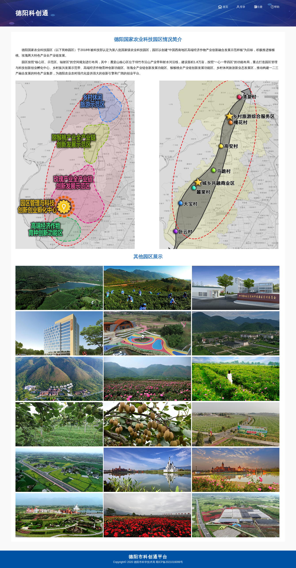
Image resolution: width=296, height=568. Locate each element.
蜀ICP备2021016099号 (169, 562)
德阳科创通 (32, 13)
